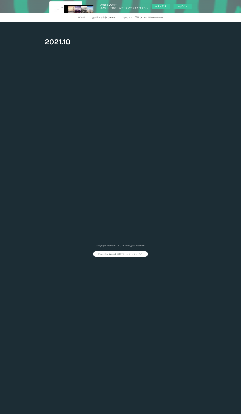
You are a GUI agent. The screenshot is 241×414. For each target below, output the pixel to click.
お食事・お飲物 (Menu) (103, 17)
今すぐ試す (161, 6)
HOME (81, 17)
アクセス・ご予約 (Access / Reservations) (142, 17)
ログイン (182, 6)
